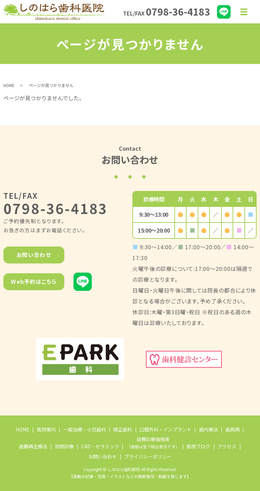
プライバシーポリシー (148, 456)
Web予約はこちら (34, 281)
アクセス (227, 446)
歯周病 (232, 429)
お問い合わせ (34, 255)
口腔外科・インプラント (165, 429)
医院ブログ (198, 446)
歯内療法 (208, 429)
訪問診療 (64, 446)
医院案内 (46, 429)
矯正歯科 (122, 429)
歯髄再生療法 (33, 446)
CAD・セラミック (100, 446)
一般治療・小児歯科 (84, 429)
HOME (9, 85)
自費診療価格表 (153, 442)
